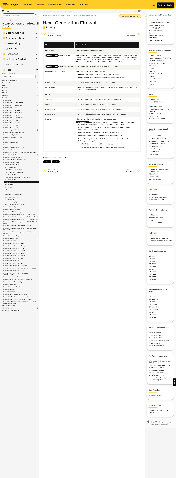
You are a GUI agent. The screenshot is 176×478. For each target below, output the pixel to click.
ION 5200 (152, 274)
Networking (13, 43)
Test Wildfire (8, 184)
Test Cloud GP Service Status (14, 204)
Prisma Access (153, 101)
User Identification (8, 305)
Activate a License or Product (159, 25)
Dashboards (152, 217)
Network (5, 95)
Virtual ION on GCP (155, 340)
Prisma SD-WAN (154, 115)
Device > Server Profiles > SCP (13, 258)
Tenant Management (155, 42)
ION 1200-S (152, 263)
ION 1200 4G (153, 301)
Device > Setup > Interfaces (12, 112)
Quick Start (12, 48)
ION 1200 (151, 261)
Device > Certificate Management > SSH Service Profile (19, 232)
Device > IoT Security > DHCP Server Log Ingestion (20, 152)
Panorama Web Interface (10, 310)
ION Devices (153, 118)
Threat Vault (8, 187)
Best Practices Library (156, 397)
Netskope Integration (156, 377)
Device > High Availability (11, 130)
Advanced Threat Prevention (158, 143)
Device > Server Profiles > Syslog (14, 245)
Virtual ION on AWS (155, 335)
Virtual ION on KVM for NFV (158, 342)
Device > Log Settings (10, 238)
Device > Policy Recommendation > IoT (16, 296)
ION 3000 (152, 268)
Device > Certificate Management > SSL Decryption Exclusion (20, 228)
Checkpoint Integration (156, 372)
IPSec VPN (152, 176)
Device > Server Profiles (11, 240)
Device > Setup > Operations (12, 105)
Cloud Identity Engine (156, 27)
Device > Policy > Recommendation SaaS (17, 299)
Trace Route (8, 192)
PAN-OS (151, 73)
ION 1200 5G (153, 304)
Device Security (154, 151)
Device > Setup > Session (11, 122)
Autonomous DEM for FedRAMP (160, 243)
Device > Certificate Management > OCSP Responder (20, 219)
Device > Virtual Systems (11, 207)
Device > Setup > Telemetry (12, 115)
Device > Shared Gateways (12, 209)
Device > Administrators (11, 140)
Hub (150, 35)
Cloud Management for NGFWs (159, 60)
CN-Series (152, 68)
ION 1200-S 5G (153, 311)
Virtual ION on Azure (155, 337)
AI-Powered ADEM (155, 108)
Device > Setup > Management (13, 102)
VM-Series (152, 83)
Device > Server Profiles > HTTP (14, 250)
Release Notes (14, 64)
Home (45, 15)
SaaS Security (153, 156)
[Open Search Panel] (154, 5)
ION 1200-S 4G (153, 309)
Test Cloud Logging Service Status (15, 202)
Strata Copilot (165, 5)
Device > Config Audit (10, 135)
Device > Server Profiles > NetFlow (15, 253)
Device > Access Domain (11, 145)
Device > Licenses (9, 289)
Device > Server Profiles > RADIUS (14, 255)
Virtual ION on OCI (155, 345)
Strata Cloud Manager (156, 22)
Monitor (5, 87)
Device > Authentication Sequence (14, 150)
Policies (4, 90)
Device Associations (155, 32)
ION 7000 (152, 276)
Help (8, 70)
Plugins (151, 86)
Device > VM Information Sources (14, 159)
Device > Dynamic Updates (12, 286)
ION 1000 (151, 258)
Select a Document (8, 73)
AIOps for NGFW (154, 57)
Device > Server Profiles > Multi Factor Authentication (16, 273)
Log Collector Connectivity (13, 194)
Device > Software (9, 284)
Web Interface (155, 426)
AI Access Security (155, 148)
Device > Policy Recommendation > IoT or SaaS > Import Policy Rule (19, 302)
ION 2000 (152, 266)
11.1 (152, 423)
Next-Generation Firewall (56, 15)
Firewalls (151, 70)
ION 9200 (152, 281)
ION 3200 (152, 271)
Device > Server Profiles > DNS (13, 270)
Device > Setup (8, 100)
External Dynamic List (11, 197)
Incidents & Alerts (17, 59)
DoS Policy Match (10, 179)
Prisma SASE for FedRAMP (158, 240)
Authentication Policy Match (13, 169)
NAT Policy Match (10, 174)
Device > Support (9, 291)
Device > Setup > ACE (10, 125)
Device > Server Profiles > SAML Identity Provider (19, 268)
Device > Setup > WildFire (12, 120)
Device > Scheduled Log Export (13, 282)
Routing (7, 182)
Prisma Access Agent (156, 202)
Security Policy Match (11, 164)
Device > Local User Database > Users (16, 277)
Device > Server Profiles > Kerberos (15, 265)
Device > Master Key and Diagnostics (15, 294)
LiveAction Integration (156, 375)
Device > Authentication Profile (13, 147)
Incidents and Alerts (155, 220)
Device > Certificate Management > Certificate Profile (21, 216)
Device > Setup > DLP (10, 127)
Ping (5, 189)
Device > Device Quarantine (12, 157)
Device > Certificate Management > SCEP (17, 225)
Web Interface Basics (9, 80)
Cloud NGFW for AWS (156, 62)
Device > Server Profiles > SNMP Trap (15, 243)
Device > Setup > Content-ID (12, 117)
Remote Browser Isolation (157, 199)
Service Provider (154, 81)
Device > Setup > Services (11, 110)
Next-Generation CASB (156, 121)
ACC (3, 85)
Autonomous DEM (155, 225)
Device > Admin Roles (10, 142)
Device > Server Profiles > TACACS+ (15, 260)
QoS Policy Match (10, 167)
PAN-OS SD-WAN (155, 76)
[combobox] (19, 15)
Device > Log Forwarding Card (13, 132)
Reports (151, 222)
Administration (15, 38)
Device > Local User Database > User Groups (18, 279)
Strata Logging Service (156, 30)
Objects (4, 92)
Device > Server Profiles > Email (13, 248)
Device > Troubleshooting (11, 162)
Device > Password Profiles (12, 137)
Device (4, 97)
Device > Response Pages (11, 235)
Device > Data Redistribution (12, 154)
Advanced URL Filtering (157, 140)
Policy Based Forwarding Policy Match (17, 177)
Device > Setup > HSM (10, 107)
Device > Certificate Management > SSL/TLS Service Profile (20, 222)
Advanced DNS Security (157, 146)
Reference (12, 54)
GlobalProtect (7, 308)
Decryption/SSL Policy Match (14, 172)
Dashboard (6, 82)
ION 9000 (152, 279)
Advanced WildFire (155, 138)
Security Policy (153, 178)
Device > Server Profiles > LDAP (14, 263)
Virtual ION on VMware (156, 348)
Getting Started (15, 33)
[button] (174, 382)
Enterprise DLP (153, 153)
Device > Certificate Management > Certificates (19, 214)
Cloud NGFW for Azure (156, 65)
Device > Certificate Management (14, 212)
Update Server (9, 199)
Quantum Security (155, 181)
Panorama (152, 78)
